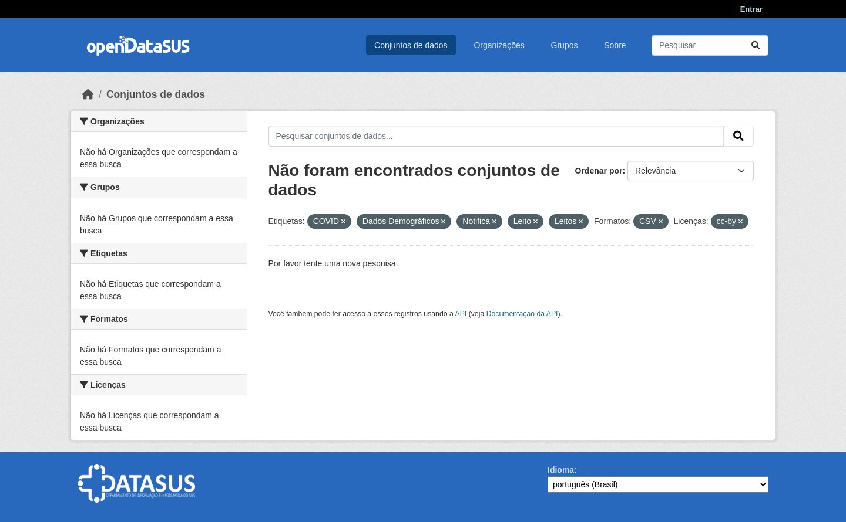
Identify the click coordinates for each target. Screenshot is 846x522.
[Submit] (755, 45)
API (461, 314)
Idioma (561, 469)
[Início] (88, 94)
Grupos (564, 45)
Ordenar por (599, 170)
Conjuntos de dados (411, 45)
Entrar (751, 9)
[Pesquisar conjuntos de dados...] (710, 45)
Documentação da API (522, 314)
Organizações (499, 45)
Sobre (615, 45)
